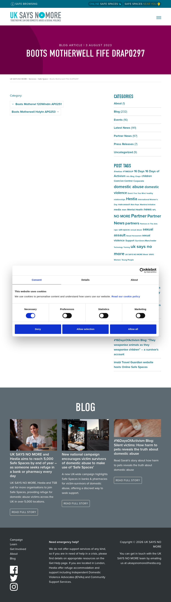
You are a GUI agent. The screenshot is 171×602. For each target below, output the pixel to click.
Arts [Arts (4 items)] (128, 176)
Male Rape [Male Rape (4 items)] (135, 204)
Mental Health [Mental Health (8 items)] (135, 209)
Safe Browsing (24, 4)
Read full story (24, 512)
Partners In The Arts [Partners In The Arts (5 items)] (148, 223)
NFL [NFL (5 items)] (154, 209)
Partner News (123, 136)
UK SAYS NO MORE (39, 16)
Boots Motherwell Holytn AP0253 (35, 112)
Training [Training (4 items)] (126, 247)
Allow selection (85, 329)
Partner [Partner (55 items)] (139, 215)
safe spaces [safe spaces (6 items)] (124, 229)
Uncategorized (123, 152)
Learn (13, 544)
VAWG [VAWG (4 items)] (151, 254)
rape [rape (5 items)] (116, 229)
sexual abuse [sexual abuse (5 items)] (136, 229)
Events (118, 120)
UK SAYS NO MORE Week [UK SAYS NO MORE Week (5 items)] (136, 254)
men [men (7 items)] (124, 209)
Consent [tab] (37, 279)
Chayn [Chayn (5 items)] (138, 176)
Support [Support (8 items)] (129, 240)
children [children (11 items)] (147, 176)
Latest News (122, 128)
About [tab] (134, 279)
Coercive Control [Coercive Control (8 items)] (123, 181)
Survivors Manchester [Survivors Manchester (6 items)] (145, 240)
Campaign (16, 540)
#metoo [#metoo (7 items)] (118, 171)
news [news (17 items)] (148, 209)
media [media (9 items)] (117, 209)
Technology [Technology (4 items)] (118, 247)
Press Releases (124, 144)
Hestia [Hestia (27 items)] (131, 199)
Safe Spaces (105, 4)
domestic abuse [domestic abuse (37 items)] (129, 186)
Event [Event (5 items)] (130, 193)
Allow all (133, 329)
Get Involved (18, 549)
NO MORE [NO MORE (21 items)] (122, 216)
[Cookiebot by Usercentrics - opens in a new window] (142, 270)
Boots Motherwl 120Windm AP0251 (37, 104)
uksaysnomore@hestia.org (144, 563)
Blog (117, 111)
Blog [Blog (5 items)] (132, 176)
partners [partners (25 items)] (132, 223)
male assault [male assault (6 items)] (124, 204)
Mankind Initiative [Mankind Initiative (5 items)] (147, 204)
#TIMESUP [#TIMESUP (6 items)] (128, 171)
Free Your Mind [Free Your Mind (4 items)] (140, 193)
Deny (38, 329)
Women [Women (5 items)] (117, 259)
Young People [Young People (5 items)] (128, 259)
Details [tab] (86, 279)
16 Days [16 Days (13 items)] (139, 171)
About (118, 103)
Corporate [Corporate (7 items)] (138, 181)
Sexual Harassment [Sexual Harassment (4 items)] (133, 235)
